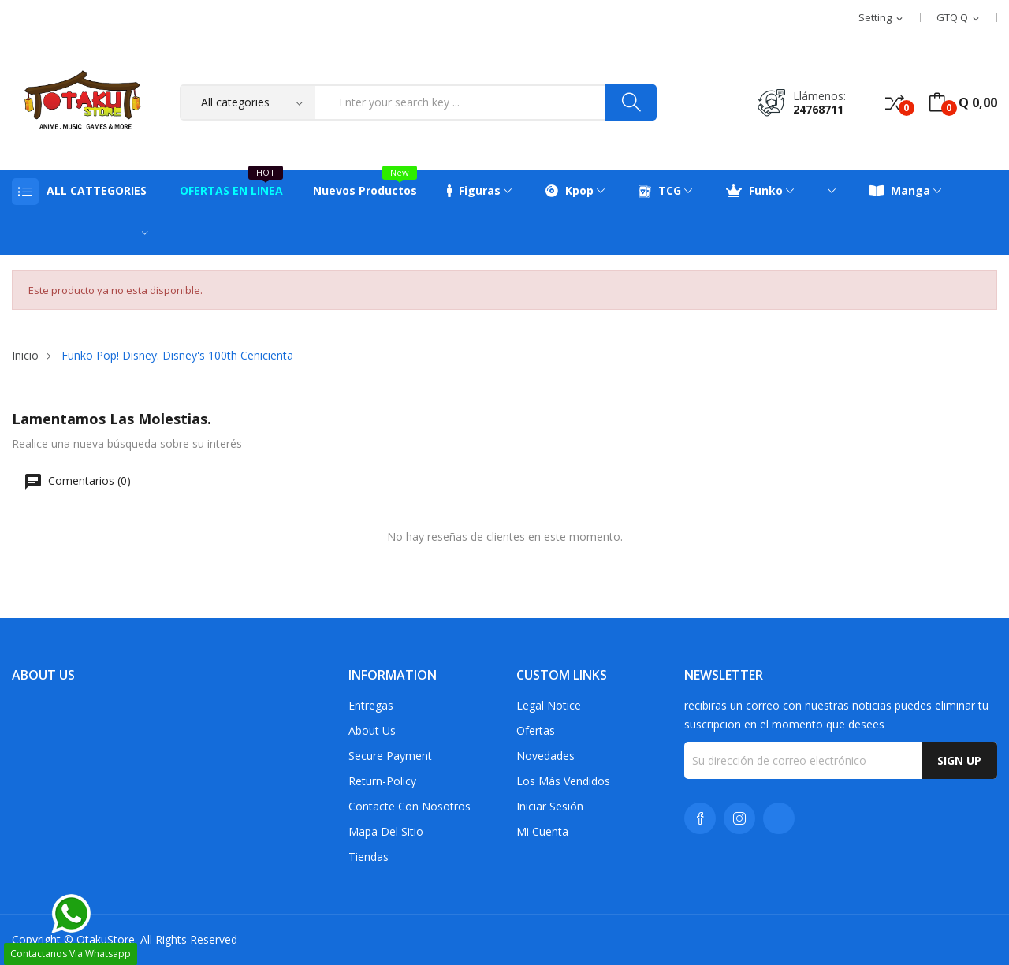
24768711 (818, 109)
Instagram (739, 818)
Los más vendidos (563, 780)
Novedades (545, 755)
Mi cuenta (542, 831)
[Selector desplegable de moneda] (958, 18)
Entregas (370, 705)
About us (372, 730)
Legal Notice (548, 705)
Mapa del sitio (385, 831)
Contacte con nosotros (409, 806)
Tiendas (368, 856)
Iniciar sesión (549, 806)
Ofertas (535, 730)
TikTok (779, 818)
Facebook (700, 818)
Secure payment (390, 755)
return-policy (382, 780)
